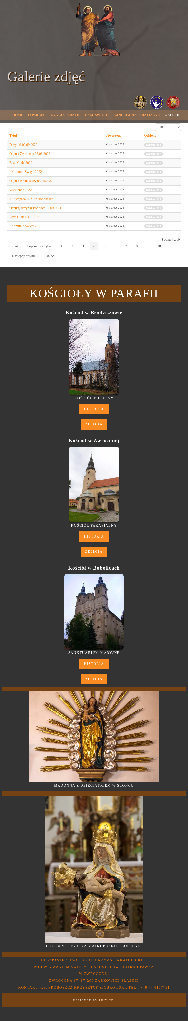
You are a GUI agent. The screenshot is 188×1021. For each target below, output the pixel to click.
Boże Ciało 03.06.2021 (25, 217)
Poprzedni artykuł (39, 246)
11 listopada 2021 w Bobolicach (31, 199)
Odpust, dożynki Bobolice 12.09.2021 (35, 208)
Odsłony (150, 135)
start (15, 246)
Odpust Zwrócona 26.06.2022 (29, 154)
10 (159, 246)
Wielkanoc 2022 (20, 190)
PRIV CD (106, 1000)
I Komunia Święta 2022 (25, 172)
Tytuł (13, 135)
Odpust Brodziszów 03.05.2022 (31, 181)
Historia (94, 409)
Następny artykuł (23, 256)
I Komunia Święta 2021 (25, 226)
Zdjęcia (94, 424)
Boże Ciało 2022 (20, 163)
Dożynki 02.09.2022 (23, 145)
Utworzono (113, 135)
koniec (49, 256)
